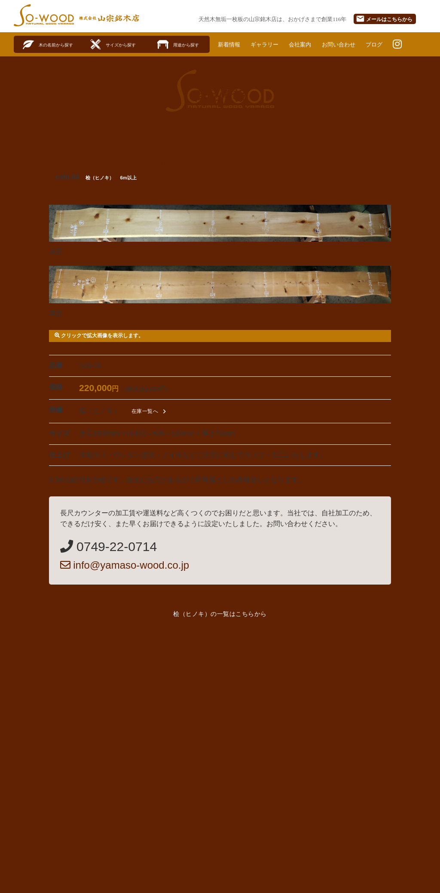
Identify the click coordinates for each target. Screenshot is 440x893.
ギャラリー (268, 44)
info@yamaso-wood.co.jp (124, 565)
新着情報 (230, 44)
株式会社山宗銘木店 (109, 18)
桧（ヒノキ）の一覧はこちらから (220, 613)
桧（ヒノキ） (100, 178)
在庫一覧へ (150, 411)
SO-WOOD (44, 15)
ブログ (383, 44)
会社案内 (305, 44)
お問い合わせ (346, 44)
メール (384, 18)
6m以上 (128, 178)
